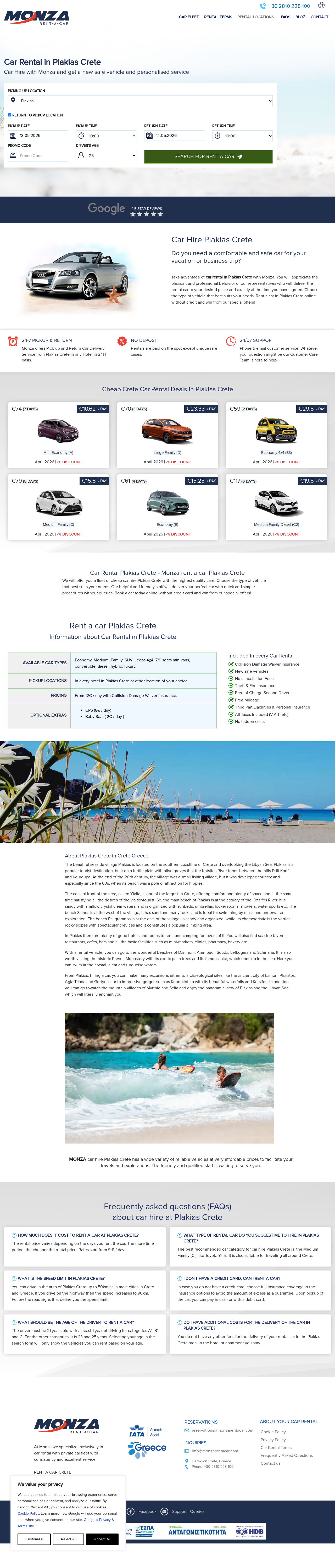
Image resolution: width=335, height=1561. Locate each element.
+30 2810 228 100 (289, 6)
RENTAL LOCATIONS (255, 17)
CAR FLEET (189, 17)
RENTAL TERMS (218, 17)
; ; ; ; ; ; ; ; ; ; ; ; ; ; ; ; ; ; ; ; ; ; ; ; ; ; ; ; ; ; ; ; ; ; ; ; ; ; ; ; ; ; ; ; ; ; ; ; (106, 135)
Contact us (270, 1463)
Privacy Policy (273, 1439)
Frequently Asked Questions (287, 1455)
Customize (34, 1539)
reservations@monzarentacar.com (222, 1430)
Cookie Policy (28, 1513)
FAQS (285, 17)
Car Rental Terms (276, 1447)
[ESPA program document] (167, 1531)
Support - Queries (188, 1511)
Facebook (147, 1511)
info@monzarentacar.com (215, 1451)
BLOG (300, 17)
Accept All (102, 1539)
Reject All (68, 1539)
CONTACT (319, 17)
